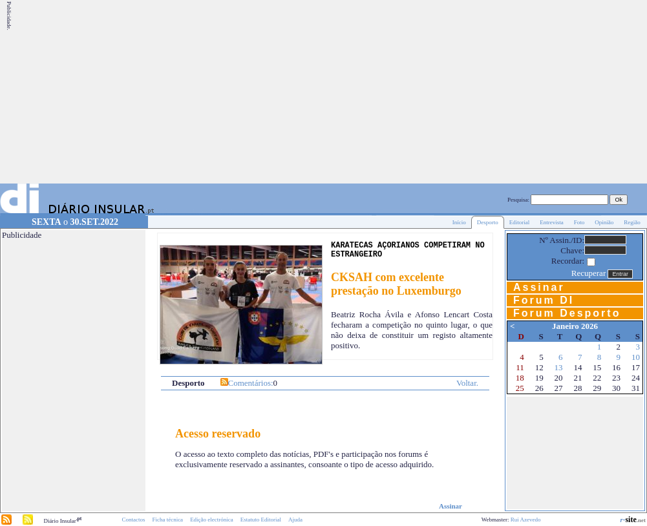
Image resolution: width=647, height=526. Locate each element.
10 (635, 357)
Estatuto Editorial (260, 519)
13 (559, 367)
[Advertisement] (463, 91)
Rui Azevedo (526, 519)
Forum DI (543, 300)
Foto (579, 222)
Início (459, 222)
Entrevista (552, 222)
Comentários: (250, 383)
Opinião (604, 222)
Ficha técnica (167, 519)
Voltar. (467, 383)
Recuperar (588, 273)
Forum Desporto (566, 313)
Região (632, 222)
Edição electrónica (211, 519)
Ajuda (295, 519)
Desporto (487, 222)
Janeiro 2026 (575, 326)
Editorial (519, 222)
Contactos (133, 519)
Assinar (450, 506)
